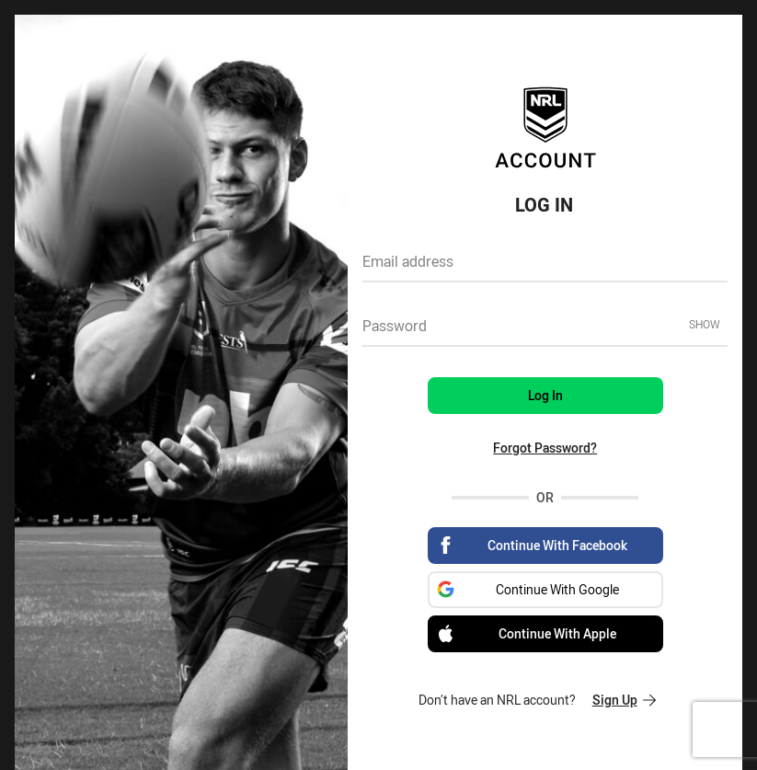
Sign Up (624, 699)
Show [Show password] (704, 323)
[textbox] (545, 267)
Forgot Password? (545, 447)
